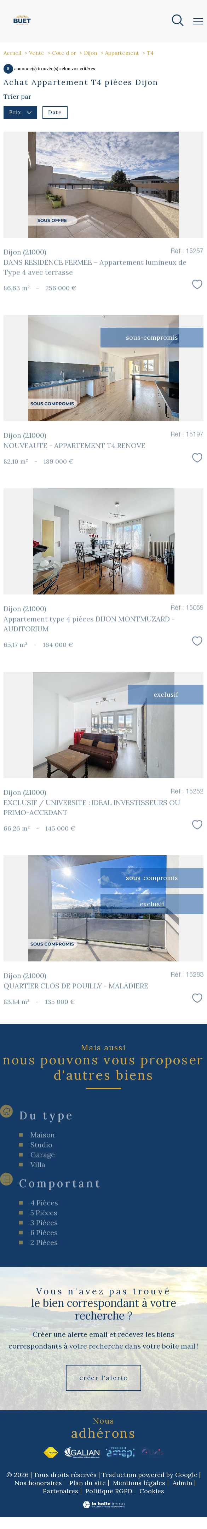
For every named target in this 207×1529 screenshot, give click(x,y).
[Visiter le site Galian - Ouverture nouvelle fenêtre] (81, 1452)
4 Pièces (44, 1246)
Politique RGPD (108, 1491)
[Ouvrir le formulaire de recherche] (177, 21)
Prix (20, 112)
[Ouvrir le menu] (198, 21)
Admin (182, 1483)
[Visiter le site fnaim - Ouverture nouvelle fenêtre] (51, 1452)
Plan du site (87, 1483)
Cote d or (64, 53)
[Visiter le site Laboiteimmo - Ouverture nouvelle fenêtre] (103, 1506)
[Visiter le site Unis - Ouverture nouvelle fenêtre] (152, 1452)
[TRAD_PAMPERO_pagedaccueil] (22, 25)
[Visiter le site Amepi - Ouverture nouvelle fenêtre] (120, 1452)
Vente (36, 53)
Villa (37, 1208)
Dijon (90, 53)
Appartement (122, 53)
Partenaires (60, 1491)
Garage (42, 1198)
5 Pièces (43, 1256)
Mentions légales (139, 1483)
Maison (42, 1178)
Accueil (12, 53)
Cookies (151, 1491)
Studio (41, 1188)
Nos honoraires (38, 1483)
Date (55, 112)
